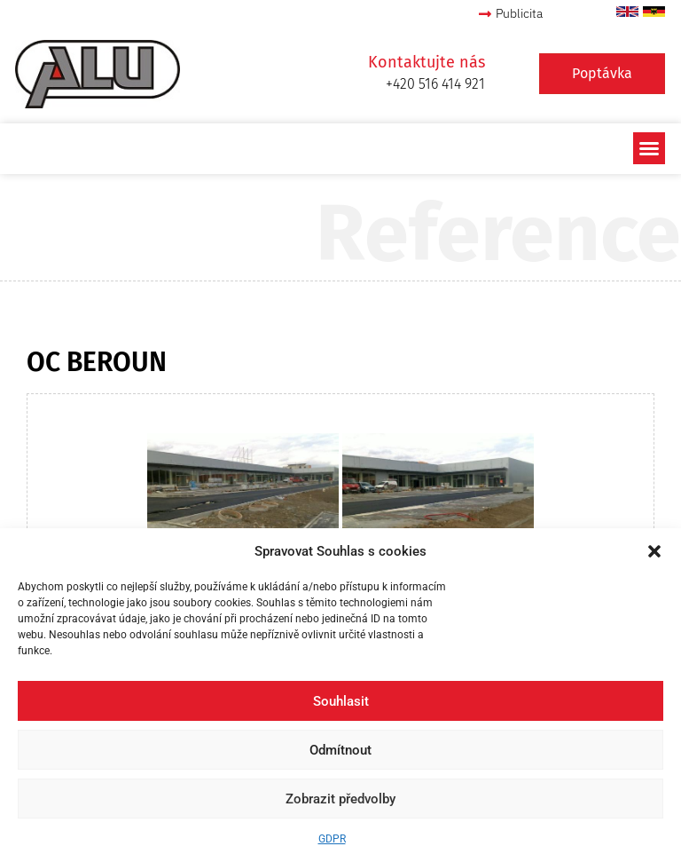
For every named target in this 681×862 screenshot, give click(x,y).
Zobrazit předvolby (340, 799)
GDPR (332, 839)
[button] (654, 551)
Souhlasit (341, 701)
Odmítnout (340, 750)
